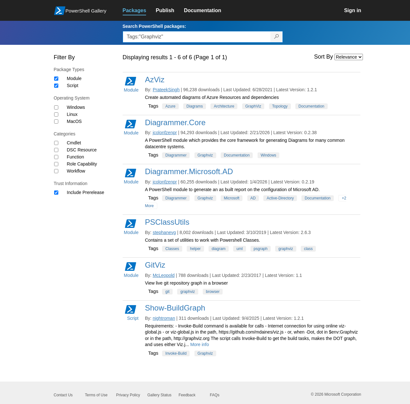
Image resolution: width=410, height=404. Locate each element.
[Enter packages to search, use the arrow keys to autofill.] (197, 37)
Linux (72, 114)
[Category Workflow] (56, 171)
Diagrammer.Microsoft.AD (189, 171)
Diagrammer (175, 155)
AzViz (155, 79)
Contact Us (63, 395)
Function (75, 156)
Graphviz (205, 155)
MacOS (74, 121)
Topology (280, 106)
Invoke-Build (175, 353)
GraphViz (253, 106)
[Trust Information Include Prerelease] (56, 192)
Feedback (187, 395)
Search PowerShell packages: (154, 26)
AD (253, 198)
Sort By (323, 56)
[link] (139, 11)
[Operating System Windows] (56, 107)
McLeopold (164, 275)
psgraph (260, 248)
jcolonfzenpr (165, 132)
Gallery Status (159, 395)
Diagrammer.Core (175, 122)
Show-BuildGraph (175, 307)
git (167, 291)
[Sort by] (348, 57)
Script (72, 85)
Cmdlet (74, 142)
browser (213, 291)
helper (195, 248)
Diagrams (194, 106)
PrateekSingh (166, 89)
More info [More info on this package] (199, 344)
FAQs (214, 395)
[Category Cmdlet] (56, 143)
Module (74, 78)
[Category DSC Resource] (56, 150)
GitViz (155, 265)
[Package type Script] (56, 86)
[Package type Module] (56, 79)
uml (239, 248)
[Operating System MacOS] (56, 121)
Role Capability (82, 163)
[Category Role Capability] (56, 164)
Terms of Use (96, 395)
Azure (170, 106)
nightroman (164, 318)
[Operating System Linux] (56, 114)
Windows (76, 107)
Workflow (76, 171)
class (308, 248)
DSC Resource (82, 149)
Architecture (224, 106)
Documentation (311, 106)
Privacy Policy (128, 395)
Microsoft (232, 198)
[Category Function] (56, 157)
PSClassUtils (167, 222)
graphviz (285, 248)
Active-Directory (280, 198)
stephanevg (164, 232)
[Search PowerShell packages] (276, 37)
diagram (219, 248)
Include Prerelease (85, 192)
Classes (172, 248)
